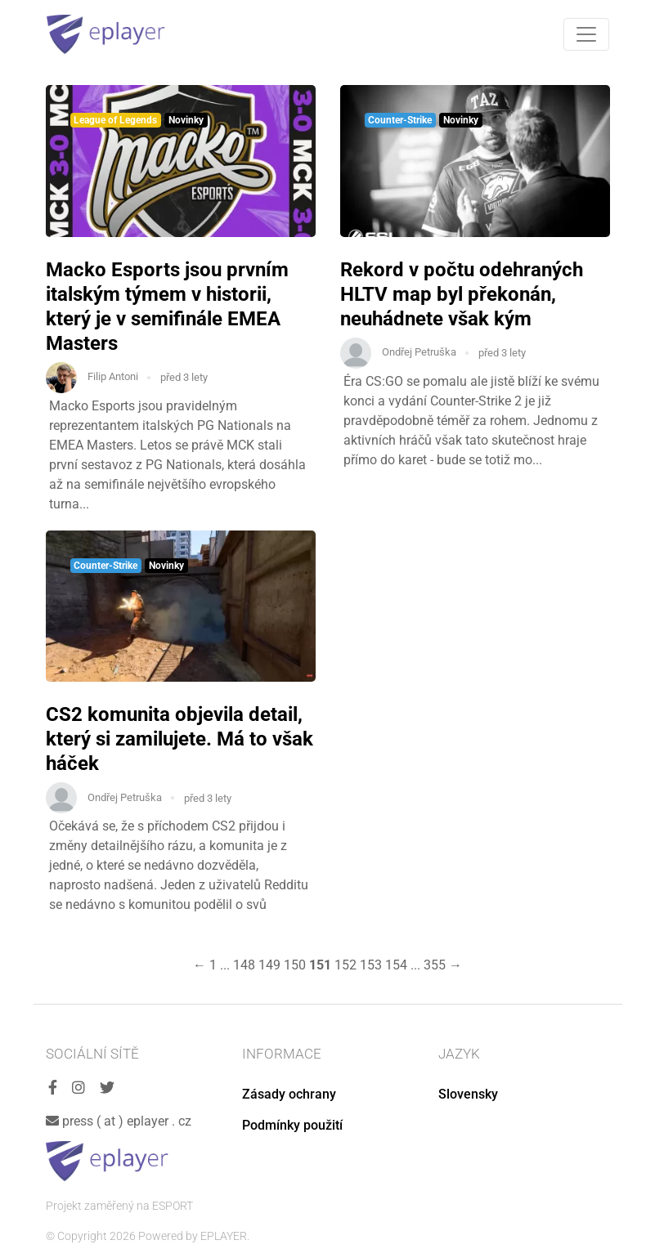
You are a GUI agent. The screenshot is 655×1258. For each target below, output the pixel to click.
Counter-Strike (400, 120)
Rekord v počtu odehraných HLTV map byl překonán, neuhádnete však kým (461, 294)
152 (345, 965)
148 (244, 965)
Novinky (186, 120)
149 (269, 965)
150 (295, 965)
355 (435, 965)
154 (396, 965)
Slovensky (468, 1094)
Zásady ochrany (289, 1094)
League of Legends (115, 120)
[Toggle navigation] (586, 34)
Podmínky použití (292, 1125)
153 (371, 965)
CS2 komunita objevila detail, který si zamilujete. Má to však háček (179, 739)
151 (320, 965)
